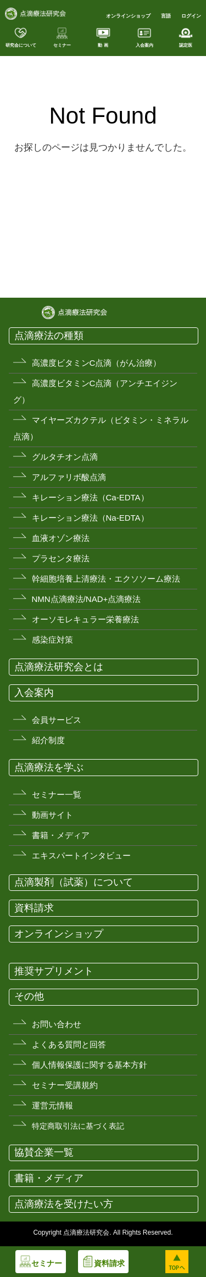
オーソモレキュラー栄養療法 (85, 619)
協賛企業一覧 (44, 1152)
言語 (166, 16)
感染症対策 (52, 639)
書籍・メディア (61, 835)
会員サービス (56, 719)
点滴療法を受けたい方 (63, 1203)
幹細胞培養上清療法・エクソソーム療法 (106, 578)
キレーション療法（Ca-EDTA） (90, 497)
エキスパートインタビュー (81, 855)
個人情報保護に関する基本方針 (89, 1064)
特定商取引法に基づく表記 (78, 1126)
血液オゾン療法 (61, 538)
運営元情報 (52, 1105)
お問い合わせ (56, 1024)
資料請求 (34, 907)
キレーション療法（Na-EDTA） (90, 517)
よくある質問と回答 (69, 1044)
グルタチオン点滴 (65, 456)
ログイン (191, 16)
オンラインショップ (128, 16)
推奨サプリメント (53, 971)
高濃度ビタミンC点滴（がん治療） (97, 362)
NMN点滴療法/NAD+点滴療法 (86, 599)
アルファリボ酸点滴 (69, 477)
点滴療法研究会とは (58, 666)
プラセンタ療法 (61, 558)
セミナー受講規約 (65, 1085)
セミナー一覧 (56, 794)
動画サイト (52, 814)
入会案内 (34, 692)
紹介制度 (48, 740)
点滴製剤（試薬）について (73, 882)
